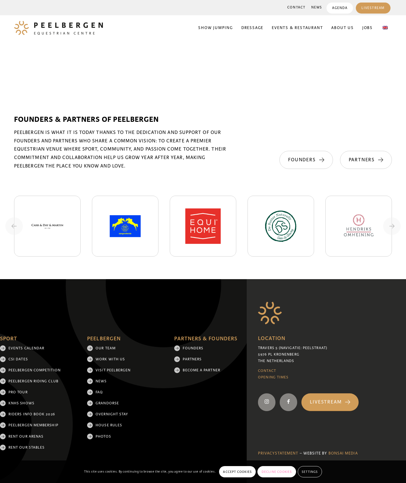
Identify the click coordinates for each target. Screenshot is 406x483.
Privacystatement (278, 453)
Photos (103, 436)
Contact (296, 7)
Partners (192, 359)
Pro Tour (18, 392)
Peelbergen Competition (34, 370)
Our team (106, 348)
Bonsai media (343, 453)
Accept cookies (237, 472)
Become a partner (201, 370)
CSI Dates (18, 359)
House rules (109, 425)
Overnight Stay (112, 414)
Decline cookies (277, 472)
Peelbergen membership (33, 425)
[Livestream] (330, 402)
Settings (310, 472)
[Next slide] (392, 226)
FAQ (99, 392)
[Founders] (306, 160)
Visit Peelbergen (113, 370)
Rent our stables (26, 447)
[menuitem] (296, 7)
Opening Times (273, 377)
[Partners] (366, 160)
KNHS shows (21, 403)
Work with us (110, 359)
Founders (193, 348)
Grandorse (107, 403)
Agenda (339, 8)
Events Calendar (26, 348)
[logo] (58, 28)
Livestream (373, 8)
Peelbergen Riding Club (33, 381)
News (316, 7)
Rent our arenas (25, 436)
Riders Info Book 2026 (31, 414)
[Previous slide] (14, 226)
